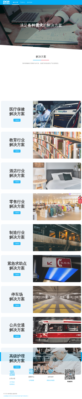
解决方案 (15, 2)
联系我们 (41, 359)
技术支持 (29, 2)
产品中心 (22, 2)
